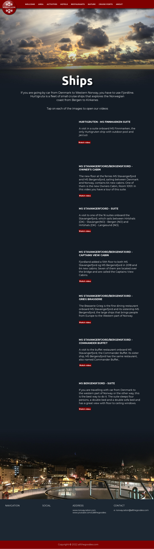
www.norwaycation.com (84, 510)
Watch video (85, 231)
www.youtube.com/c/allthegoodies (89, 512)
